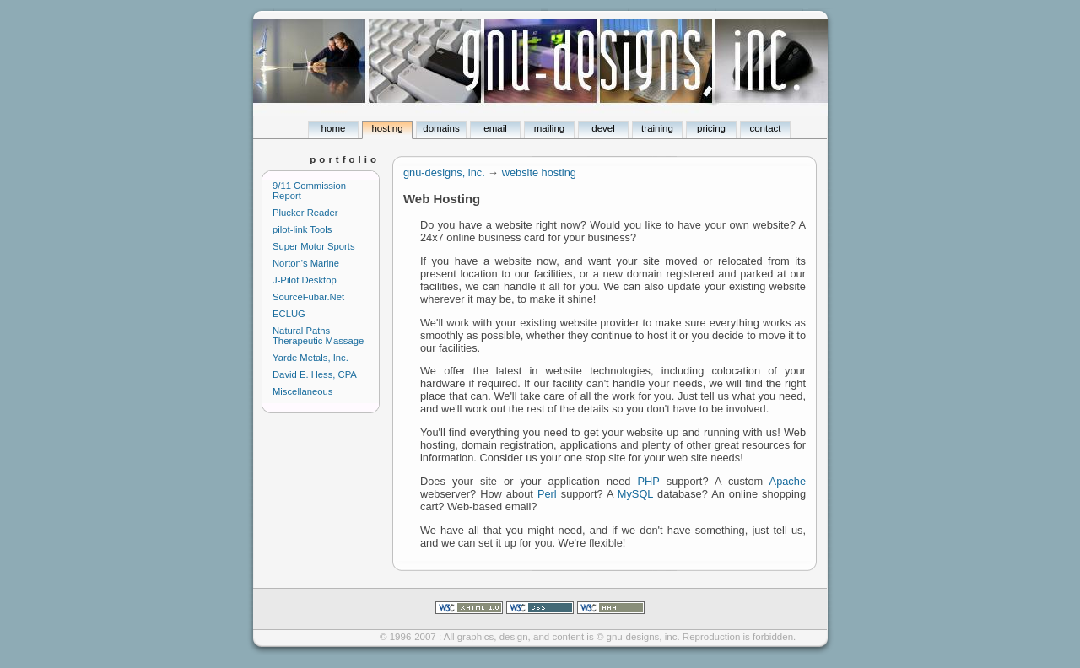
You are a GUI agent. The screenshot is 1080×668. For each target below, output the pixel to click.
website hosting (539, 172)
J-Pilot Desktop (305, 280)
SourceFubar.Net (308, 297)
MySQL (635, 494)
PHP (649, 481)
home (333, 128)
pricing (711, 128)
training (657, 128)
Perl (547, 494)
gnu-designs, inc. (444, 172)
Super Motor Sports (314, 246)
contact (764, 128)
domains (441, 128)
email (495, 128)
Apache (788, 481)
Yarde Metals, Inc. (310, 358)
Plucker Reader (305, 212)
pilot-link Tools (302, 229)
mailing (549, 128)
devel (603, 128)
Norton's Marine (306, 263)
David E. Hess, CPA (315, 374)
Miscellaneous (302, 391)
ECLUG (289, 314)
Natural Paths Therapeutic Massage (318, 336)
